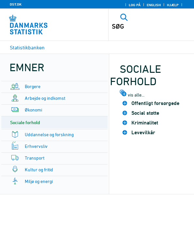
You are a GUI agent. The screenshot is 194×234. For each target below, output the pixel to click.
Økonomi (33, 109)
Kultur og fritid (39, 169)
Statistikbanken (27, 47)
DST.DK (16, 4)
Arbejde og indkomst (45, 98)
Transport (34, 158)
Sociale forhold (25, 122)
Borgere (32, 86)
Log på (135, 5)
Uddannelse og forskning (49, 134)
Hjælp (173, 5)
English (154, 5)
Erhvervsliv (36, 146)
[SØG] (143, 26)
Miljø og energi (39, 181)
